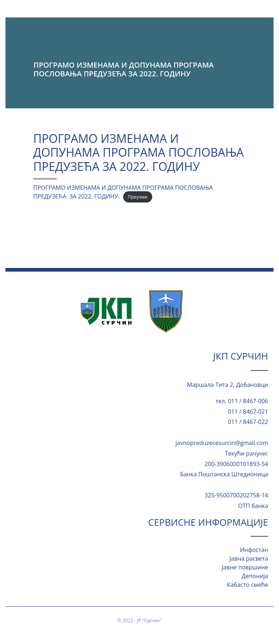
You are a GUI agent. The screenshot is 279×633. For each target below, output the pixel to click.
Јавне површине (245, 567)
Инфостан (254, 550)
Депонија (255, 576)
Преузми (137, 196)
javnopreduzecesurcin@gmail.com (221, 443)
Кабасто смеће (247, 585)
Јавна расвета (249, 558)
